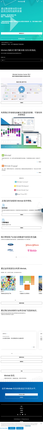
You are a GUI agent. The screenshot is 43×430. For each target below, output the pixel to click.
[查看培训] (21, 361)
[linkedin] (17, 414)
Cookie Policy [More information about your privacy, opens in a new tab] (27, 425)
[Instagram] (25, 414)
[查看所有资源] (21, 303)
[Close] (41, 423)
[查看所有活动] (21, 357)
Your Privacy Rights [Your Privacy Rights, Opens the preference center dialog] (3, 428)
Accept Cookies (20, 428)
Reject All (12, 428)
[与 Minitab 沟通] (21, 394)
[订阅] (21, 371)
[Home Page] (21, 1)
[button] (41, 1)
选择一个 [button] (21, 60)
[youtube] (22, 414)
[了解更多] (21, 103)
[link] (9, 285)
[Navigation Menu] (1, 1)
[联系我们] (21, 397)
